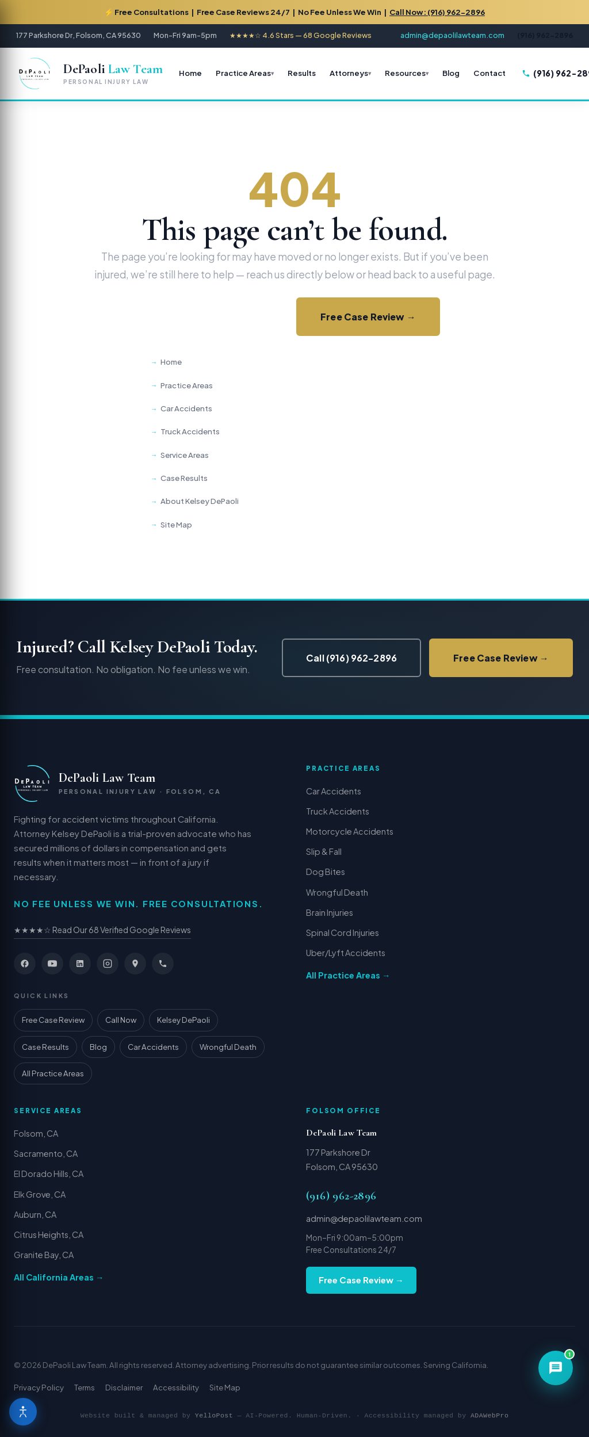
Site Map (176, 524)
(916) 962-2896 (341, 1196)
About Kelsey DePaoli (199, 501)
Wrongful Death (228, 1047)
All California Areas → (59, 1277)
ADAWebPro (489, 1415)
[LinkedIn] (80, 963)
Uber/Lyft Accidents (345, 952)
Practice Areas (243, 73)
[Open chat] (555, 1368)
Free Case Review (53, 1020)
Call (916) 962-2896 (218, 317)
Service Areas (184, 455)
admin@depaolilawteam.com (452, 35)
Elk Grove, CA (40, 1194)
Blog (451, 73)
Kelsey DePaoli (183, 1020)
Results (302, 73)
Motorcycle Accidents (349, 831)
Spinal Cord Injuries (342, 932)
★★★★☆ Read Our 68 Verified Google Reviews (102, 929)
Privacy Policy (39, 1387)
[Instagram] (107, 963)
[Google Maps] (135, 963)
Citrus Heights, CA (48, 1234)
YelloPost (214, 1415)
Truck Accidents (190, 431)
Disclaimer (124, 1387)
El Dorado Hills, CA (48, 1173)
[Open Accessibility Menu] (23, 1411)
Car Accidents (186, 408)
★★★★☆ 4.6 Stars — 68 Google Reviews (301, 35)
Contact (489, 73)
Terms (84, 1387)
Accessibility (176, 1387)
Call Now (120, 1020)
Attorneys (349, 73)
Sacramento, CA (46, 1153)
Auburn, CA (35, 1214)
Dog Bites (325, 871)
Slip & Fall (324, 851)
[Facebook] (25, 963)
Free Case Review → (368, 317)
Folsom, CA (36, 1133)
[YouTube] (52, 963)
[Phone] (163, 963)
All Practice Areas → (348, 975)
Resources (405, 73)
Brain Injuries (329, 912)
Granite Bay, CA (44, 1254)
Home (190, 73)
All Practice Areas (53, 1073)
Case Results (184, 478)
